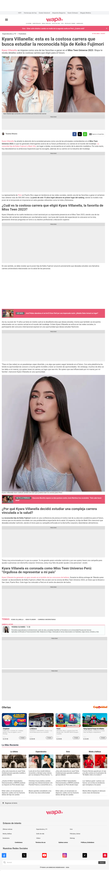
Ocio (71, 829)
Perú (20, 195)
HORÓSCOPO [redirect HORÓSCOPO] (79, 23)
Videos (38, 838)
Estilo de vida (40, 834)
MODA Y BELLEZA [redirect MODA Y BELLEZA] (46, 23)
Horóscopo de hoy (30, 13)
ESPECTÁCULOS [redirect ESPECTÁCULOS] (37, 23)
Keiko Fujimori (31, 619)
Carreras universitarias (47, 619)
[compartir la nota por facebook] (74, 134)
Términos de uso (40, 842)
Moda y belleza (7, 834)
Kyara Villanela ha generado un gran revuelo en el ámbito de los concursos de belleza (35, 577)
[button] (106, 28)
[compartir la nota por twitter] (80, 134)
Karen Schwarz (73, 13)
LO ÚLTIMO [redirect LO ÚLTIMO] (28, 23)
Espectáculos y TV (9, 34)
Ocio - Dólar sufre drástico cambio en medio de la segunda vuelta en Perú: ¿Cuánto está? (53, 28)
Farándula (22, 34)
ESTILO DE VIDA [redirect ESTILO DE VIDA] (56, 23)
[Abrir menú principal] (6, 20)
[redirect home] (54, 21)
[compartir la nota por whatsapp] (85, 134)
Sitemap (72, 838)
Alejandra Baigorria (58, 13)
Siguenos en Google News (96, 134)
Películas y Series (75, 834)
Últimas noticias (7, 829)
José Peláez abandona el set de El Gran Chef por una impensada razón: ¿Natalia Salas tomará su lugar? (61, 313)
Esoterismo (6, 838)
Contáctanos (18, 842)
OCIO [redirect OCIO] (62, 23)
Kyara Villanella (9, 50)
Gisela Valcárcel (44, 13)
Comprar (22, 737)
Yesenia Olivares (11, 134)
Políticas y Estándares (87, 842)
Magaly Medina (85, 13)
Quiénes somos (63, 842)
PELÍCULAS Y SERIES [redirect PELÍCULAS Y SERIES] (70, 23)
